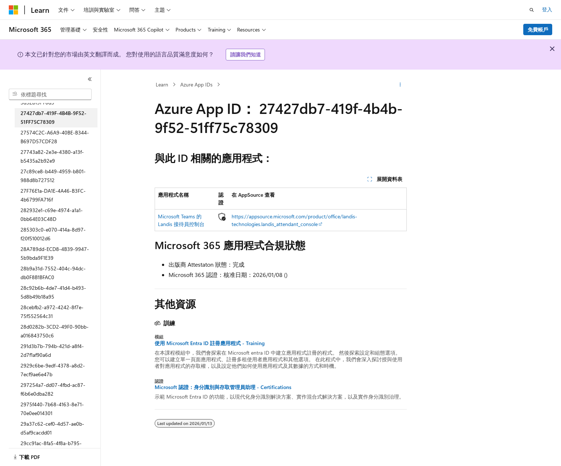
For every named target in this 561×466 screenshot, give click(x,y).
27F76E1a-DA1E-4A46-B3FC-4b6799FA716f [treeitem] (53, 195)
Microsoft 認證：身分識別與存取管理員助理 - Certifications (223, 387)
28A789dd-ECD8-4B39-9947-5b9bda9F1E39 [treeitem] (55, 253)
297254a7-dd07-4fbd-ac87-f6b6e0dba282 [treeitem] (53, 389)
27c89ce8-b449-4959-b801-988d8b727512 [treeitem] (53, 176)
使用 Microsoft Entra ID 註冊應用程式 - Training (210, 343)
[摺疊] (89, 79)
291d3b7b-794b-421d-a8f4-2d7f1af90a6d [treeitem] (52, 351)
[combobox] (50, 94)
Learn (162, 84)
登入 (547, 9)
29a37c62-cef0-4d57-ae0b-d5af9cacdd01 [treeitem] (52, 428)
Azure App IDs (196, 84)
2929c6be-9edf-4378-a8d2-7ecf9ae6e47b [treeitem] (53, 370)
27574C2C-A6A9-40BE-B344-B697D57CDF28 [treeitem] (55, 137)
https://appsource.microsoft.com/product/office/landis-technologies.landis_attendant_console (294, 220)
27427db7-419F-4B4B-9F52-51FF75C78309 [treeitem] (53, 118)
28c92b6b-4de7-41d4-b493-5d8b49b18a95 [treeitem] (53, 292)
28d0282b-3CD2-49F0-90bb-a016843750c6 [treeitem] (55, 331)
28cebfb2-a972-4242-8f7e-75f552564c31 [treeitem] (52, 312)
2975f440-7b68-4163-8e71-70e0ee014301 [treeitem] (52, 409)
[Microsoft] (13, 10)
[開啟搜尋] (531, 9)
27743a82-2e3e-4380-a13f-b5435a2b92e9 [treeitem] (52, 156)
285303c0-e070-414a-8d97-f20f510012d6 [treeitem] (53, 234)
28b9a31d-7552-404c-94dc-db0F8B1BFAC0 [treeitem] (53, 273)
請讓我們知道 (245, 54)
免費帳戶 (538, 29)
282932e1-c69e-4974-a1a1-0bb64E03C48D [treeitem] (52, 215)
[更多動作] (400, 84)
